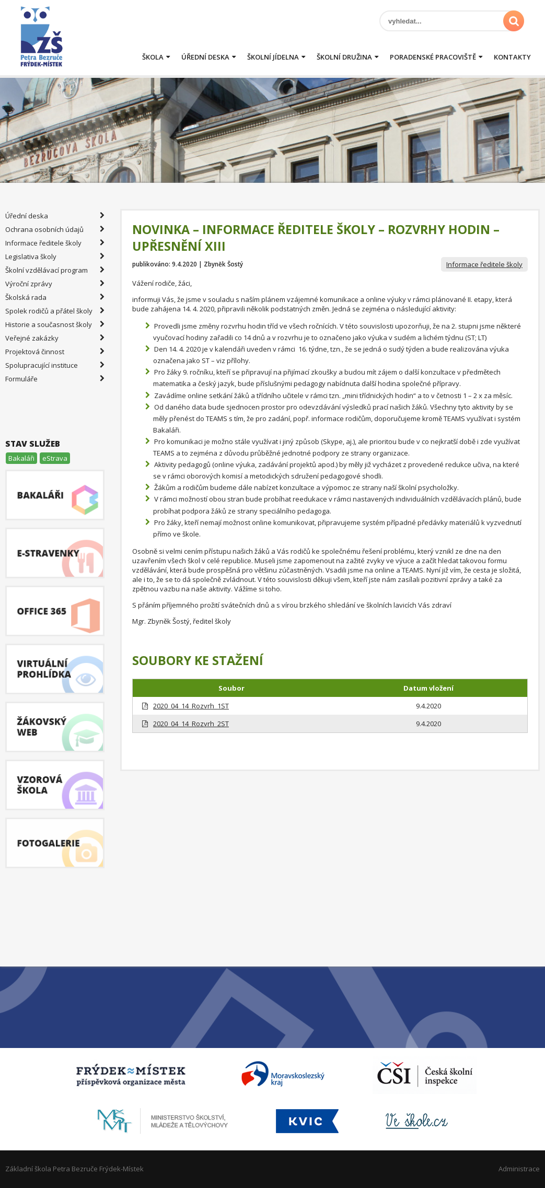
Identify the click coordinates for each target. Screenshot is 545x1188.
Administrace (519, 1168)
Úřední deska (205, 57)
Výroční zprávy (55, 283)
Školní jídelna (273, 57)
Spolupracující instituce (55, 365)
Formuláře (55, 379)
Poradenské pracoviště (433, 57)
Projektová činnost (55, 351)
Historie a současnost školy (55, 324)
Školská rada (55, 297)
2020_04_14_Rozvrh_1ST (191, 706)
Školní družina (344, 57)
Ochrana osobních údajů (55, 229)
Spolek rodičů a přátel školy (55, 311)
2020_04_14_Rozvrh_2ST (191, 723)
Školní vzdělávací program (55, 270)
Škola (153, 57)
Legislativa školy (55, 256)
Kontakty (512, 57)
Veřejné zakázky (55, 338)
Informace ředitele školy (484, 264)
